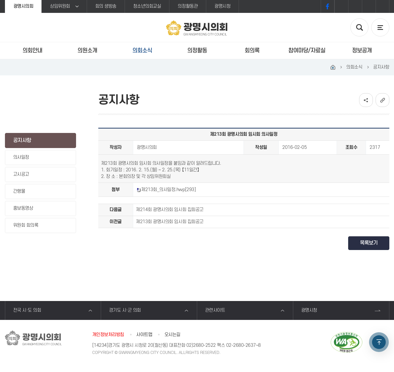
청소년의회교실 (147, 6)
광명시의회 (23, 6)
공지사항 (22, 140)
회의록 (252, 50)
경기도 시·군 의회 (125, 310)
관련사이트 (215, 310)
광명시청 (222, 6)
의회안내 (32, 50)
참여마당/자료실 (306, 50)
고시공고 (21, 174)
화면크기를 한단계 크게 (341, 6)
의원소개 (87, 50)
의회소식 (142, 50)
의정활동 (197, 50)
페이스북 (327, 6)
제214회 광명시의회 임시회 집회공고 (169, 209)
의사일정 (21, 157)
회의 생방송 (105, 6)
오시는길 (172, 334)
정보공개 (362, 50)
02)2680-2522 (201, 345)
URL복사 (382, 100)
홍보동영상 (23, 208)
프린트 (382, 6)
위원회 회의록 (25, 225)
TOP (379, 342)
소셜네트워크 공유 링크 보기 (366, 100)
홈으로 (332, 67)
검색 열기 (359, 27)
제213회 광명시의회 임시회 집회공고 (169, 221)
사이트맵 (144, 334)
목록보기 (369, 243)
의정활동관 (188, 6)
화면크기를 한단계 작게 (369, 6)
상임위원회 (60, 6)
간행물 (19, 191)
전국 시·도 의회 (27, 310)
